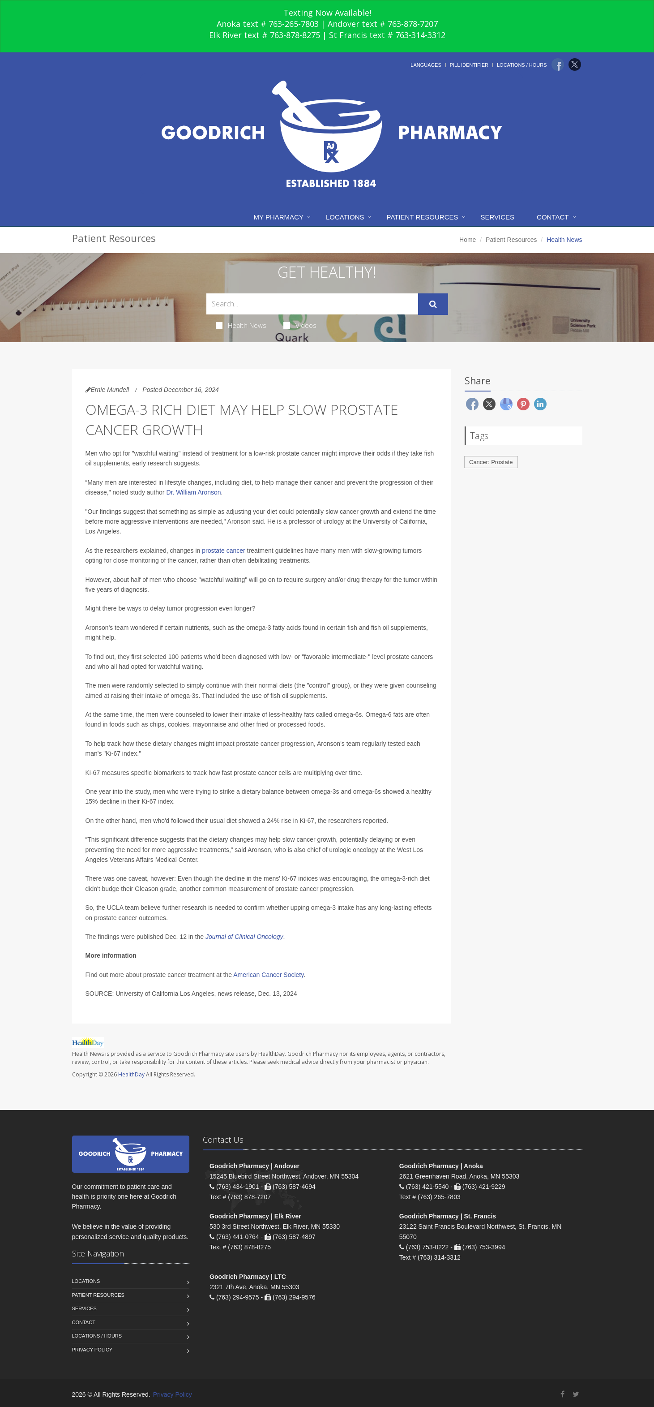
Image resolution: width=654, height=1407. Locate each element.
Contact (553, 217)
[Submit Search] (433, 304)
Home (467, 239)
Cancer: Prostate (491, 462)
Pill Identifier (469, 65)
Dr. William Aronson (193, 492)
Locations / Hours (522, 65)
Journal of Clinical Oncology (244, 936)
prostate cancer (223, 550)
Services (498, 217)
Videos (299, 325)
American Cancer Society (268, 974)
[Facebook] (557, 64)
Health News (241, 325)
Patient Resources (422, 217)
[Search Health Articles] (312, 303)
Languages (425, 65)
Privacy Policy (92, 1349)
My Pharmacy (278, 217)
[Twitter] (575, 64)
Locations (345, 217)
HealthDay (131, 1074)
